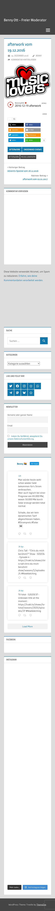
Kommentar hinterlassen (23, 59)
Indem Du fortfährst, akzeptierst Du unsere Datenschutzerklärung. (25, 437)
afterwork (14, 157)
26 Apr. (21, 546)
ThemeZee (41, 904)
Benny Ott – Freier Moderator (25, 20)
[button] (16, 125)
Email (9, 425)
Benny (39, 55)
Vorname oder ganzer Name (19, 415)
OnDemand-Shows (33, 149)
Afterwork (14, 149)
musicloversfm (28, 157)
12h (19, 476)
